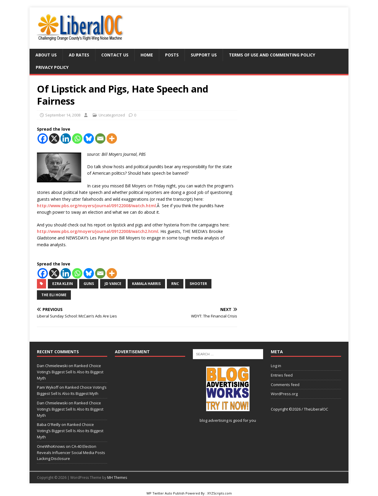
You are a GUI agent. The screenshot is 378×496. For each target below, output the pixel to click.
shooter (198, 283)
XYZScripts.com (219, 493)
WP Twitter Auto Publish (165, 493)
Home (147, 55)
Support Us (204, 55)
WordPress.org (284, 393)
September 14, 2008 (62, 115)
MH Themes (117, 477)
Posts (172, 55)
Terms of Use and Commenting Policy (272, 55)
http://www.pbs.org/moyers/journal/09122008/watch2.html (97, 231)
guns (89, 283)
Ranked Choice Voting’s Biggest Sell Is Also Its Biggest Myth (70, 372)
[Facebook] (43, 138)
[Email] (100, 138)
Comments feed (285, 384)
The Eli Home (53, 294)
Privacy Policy (52, 67)
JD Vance (113, 283)
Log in (276, 365)
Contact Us (114, 55)
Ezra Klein (62, 283)
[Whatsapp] (77, 138)
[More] (112, 138)
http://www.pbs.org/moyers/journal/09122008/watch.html (96, 205)
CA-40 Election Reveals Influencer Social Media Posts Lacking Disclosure (71, 452)
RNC (175, 283)
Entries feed (282, 375)
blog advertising (214, 420)
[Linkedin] (66, 138)
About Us (46, 55)
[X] (54, 138)
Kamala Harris (146, 283)
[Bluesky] (89, 138)
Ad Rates (79, 55)
